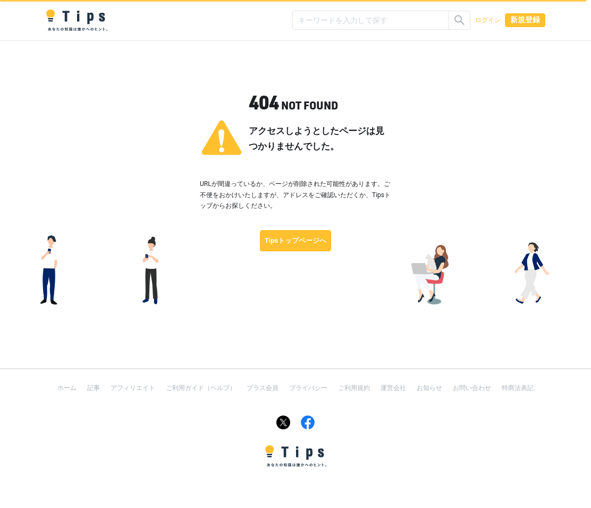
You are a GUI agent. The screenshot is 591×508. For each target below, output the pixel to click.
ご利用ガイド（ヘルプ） (201, 388)
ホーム (67, 388)
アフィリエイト (133, 388)
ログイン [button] (488, 20)
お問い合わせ (472, 388)
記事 (93, 388)
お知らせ (429, 388)
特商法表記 (518, 388)
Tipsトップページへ (296, 240)
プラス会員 (262, 388)
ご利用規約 (354, 388)
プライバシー (308, 388)
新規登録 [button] (525, 19)
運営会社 (393, 388)
